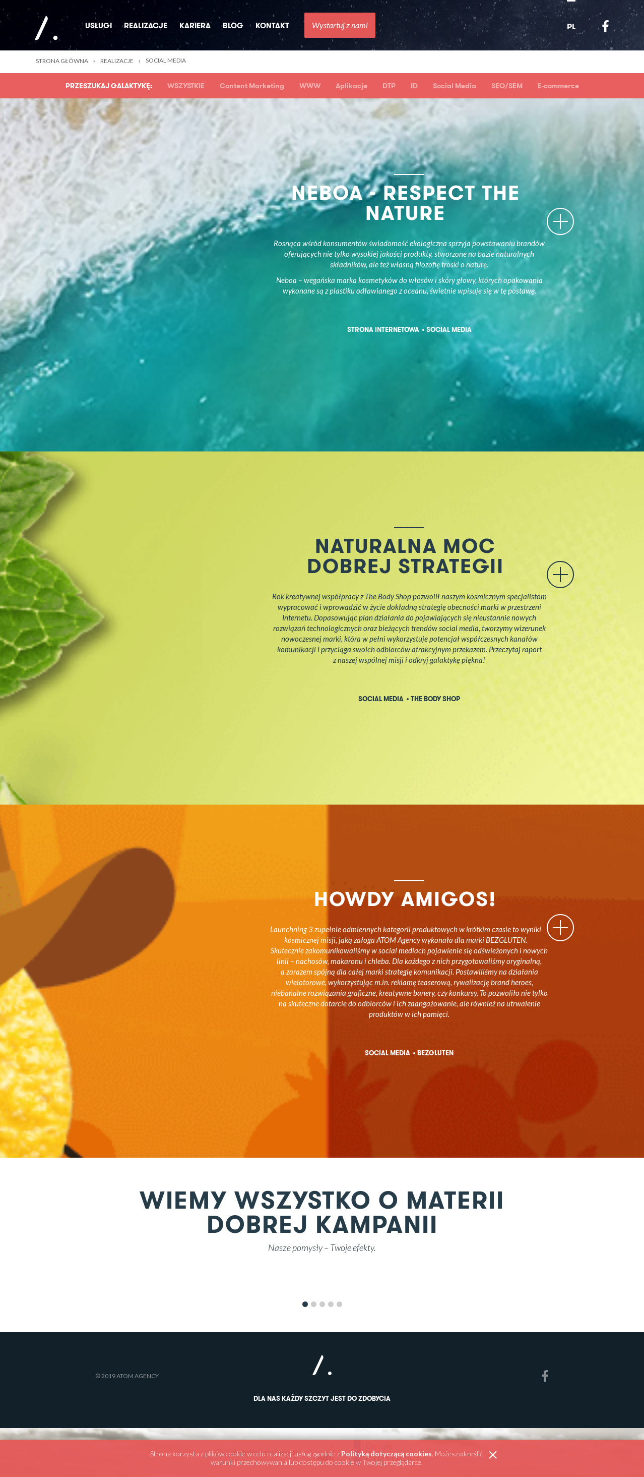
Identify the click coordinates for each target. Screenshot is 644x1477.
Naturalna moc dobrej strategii (409, 556)
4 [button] (331, 1304)
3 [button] (322, 1304)
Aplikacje (351, 85)
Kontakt (272, 25)
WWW (309, 85)
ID (414, 85)
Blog (233, 25)
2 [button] (313, 1304)
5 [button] (339, 1304)
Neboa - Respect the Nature (420, 202)
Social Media (454, 85)
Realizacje (145, 25)
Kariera (195, 25)
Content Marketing (252, 85)
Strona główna (62, 61)
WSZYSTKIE (186, 85)
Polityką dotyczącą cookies (386, 1453)
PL (571, 26)
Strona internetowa (383, 329)
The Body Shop (435, 699)
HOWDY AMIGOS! (431, 899)
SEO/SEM (507, 85)
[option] (322, 1281)
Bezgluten (435, 1053)
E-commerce (558, 85)
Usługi (98, 25)
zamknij (492, 1455)
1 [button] (305, 1304)
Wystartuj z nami (340, 25)
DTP (389, 85)
